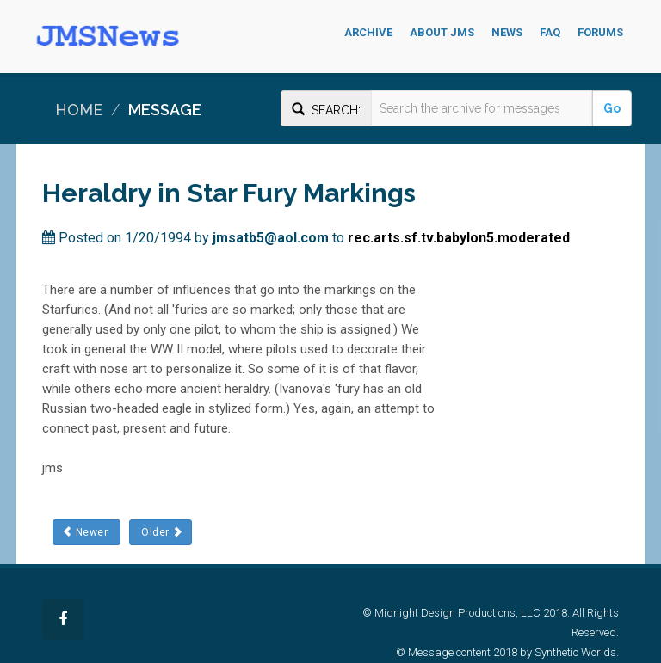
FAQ (550, 32)
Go (612, 108)
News (506, 32)
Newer (86, 531)
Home (78, 110)
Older (160, 531)
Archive (368, 32)
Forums (600, 32)
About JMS (442, 32)
